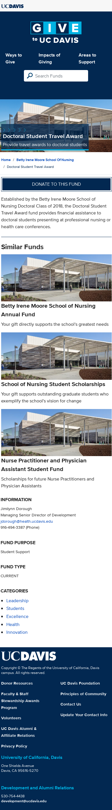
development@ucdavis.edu (24, 801)
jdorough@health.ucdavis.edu (27, 521)
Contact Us (70, 704)
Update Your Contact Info (83, 715)
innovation (17, 632)
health (13, 624)
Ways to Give (13, 58)
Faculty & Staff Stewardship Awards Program (20, 700)
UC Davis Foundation (80, 683)
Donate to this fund (56, 184)
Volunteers (11, 718)
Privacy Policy (14, 746)
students (15, 608)
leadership (17, 600)
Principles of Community (83, 694)
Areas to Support (87, 58)
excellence (17, 616)
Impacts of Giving (49, 58)
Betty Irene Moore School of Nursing (45, 159)
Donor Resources (17, 683)
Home (6, 159)
